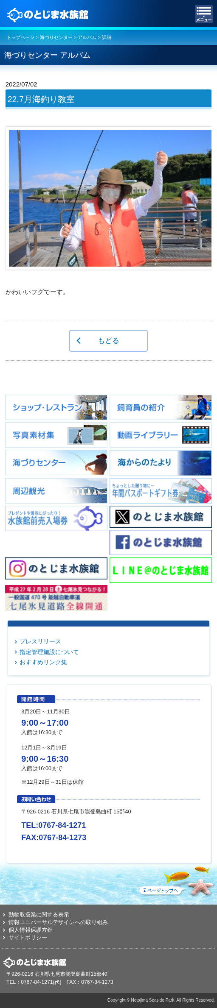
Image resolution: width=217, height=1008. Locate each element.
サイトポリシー (27, 937)
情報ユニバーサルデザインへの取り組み (58, 922)
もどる (108, 340)
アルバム (87, 37)
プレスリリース (40, 641)
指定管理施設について (49, 652)
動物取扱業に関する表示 (38, 914)
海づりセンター (56, 37)
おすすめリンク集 (43, 662)
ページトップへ (176, 879)
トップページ (20, 37)
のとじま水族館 (48, 14)
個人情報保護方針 (30, 930)
